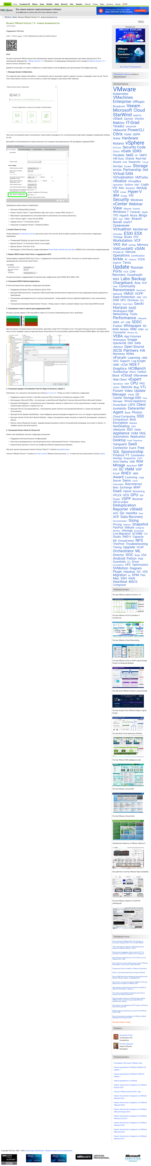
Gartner (128, 118)
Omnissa (132, 300)
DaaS (117, 491)
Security (121, 199)
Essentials (139, 531)
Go (122, 513)
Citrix (71, 4)
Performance (124, 318)
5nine (116, 138)
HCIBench (137, 368)
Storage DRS (132, 398)
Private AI (118, 252)
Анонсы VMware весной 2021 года (127, 1092)
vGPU (139, 458)
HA (142, 350)
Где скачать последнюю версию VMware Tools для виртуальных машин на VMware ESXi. (129, 982)
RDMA (130, 354)
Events (136, 208)
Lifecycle (141, 318)
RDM (139, 461)
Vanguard (120, 444)
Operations (121, 255)
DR (137, 394)
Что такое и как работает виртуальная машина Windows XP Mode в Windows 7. (128, 993)
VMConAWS (123, 248)
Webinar (136, 204)
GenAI (139, 304)
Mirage (119, 465)
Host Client (127, 304)
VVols (131, 394)
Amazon (130, 188)
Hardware (130, 138)
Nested (133, 423)
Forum (118, 391)
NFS (139, 540)
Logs (141, 477)
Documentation (120, 521)
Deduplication (124, 505)
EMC (136, 184)
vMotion (118, 346)
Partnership (132, 170)
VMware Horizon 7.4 (35, 61)
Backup (138, 278)
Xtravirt (136, 219)
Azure (117, 162)
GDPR (136, 134)
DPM (135, 575)
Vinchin (139, 118)
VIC (139, 571)
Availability (119, 408)
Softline (128, 184)
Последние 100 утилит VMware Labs (128, 1063)
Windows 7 (121, 212)
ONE (139, 297)
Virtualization (123, 177)
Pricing (117, 524)
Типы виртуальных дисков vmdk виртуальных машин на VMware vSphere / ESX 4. (128, 947)
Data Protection (124, 297)
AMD (116, 364)
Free (141, 448)
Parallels (118, 155)
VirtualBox (134, 181)
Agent (118, 412)
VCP (144, 283)
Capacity (138, 536)
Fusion (117, 326)
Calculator (118, 484)
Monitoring (139, 491)
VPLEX (117, 495)
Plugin (117, 571)
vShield (136, 509)
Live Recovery (123, 273)
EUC (142, 300)
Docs (132, 371)
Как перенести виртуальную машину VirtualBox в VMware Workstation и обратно (129, 988)
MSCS (133, 582)
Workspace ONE (123, 311)
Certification (138, 255)
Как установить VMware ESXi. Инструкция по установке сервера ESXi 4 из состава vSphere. (128, 942)
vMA (135, 473)
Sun (121, 219)
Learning (134, 358)
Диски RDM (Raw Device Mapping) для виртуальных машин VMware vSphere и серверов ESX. (130, 977)
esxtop (132, 245)
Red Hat (141, 158)
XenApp (117, 458)
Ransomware (124, 290)
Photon (137, 412)
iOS (115, 469)
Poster (116, 499)
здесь (102, 454)
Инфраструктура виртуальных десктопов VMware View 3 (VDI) (129, 1011)
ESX (138, 233)
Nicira (133, 215)
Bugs (137, 555)
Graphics (120, 368)
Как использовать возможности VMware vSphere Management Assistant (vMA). (129, 1017)
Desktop (119, 440)
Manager (118, 401)
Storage (140, 165)
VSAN (127, 134)
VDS (145, 571)
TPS (115, 215)
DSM (116, 300)
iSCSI (117, 350)
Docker (127, 166)
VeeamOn (134, 162)
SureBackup (120, 371)
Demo (127, 480)
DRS (130, 343)
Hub (140, 558)
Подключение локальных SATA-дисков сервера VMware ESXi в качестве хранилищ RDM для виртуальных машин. (128, 1000)
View (117, 208)
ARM (141, 329)
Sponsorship (132, 451)
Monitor (116, 531)
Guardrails (119, 561)
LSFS (131, 405)
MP (140, 465)
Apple (145, 212)
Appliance (121, 433)
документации (63, 449)
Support (125, 361)
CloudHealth (134, 275)
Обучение (140, 375)
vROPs (116, 387)
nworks (131, 513)
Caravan (135, 212)
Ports (117, 271)
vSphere (134, 143)
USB (128, 322)
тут (55, 393)
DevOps (118, 166)
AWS (116, 322)
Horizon (120, 307)
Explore (117, 262)
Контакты (109, 4)
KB (115, 540)
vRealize (120, 181)
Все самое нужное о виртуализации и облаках (38, 9)
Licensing (131, 477)
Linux (123, 192)
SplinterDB (119, 343)
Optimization (140, 564)
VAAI (131, 578)
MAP (136, 487)
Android (119, 558)
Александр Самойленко (34, 1151)
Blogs (143, 215)
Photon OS (132, 332)
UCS (126, 495)
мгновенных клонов (27, 234)
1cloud (145, 162)
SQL (116, 451)
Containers (137, 455)
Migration (119, 575)
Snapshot (140, 524)
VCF (137, 240)
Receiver (137, 499)
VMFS (143, 155)
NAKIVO (137, 115)
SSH (124, 578)
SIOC (129, 555)
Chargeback (123, 282)
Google (124, 196)
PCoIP (116, 473)
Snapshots (130, 458)
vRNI (144, 357)
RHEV (126, 473)
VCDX (141, 259)
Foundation (118, 565)
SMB (132, 461)
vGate (126, 151)
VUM (134, 433)
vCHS (134, 481)
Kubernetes (120, 94)
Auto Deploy (120, 461)
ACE (115, 513)
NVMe (118, 259)
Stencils (126, 387)
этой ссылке (42, 454)
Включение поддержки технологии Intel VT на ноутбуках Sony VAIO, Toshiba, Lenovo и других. (128, 952)
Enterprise (122, 101)
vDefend (132, 259)
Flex (143, 575)
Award (118, 477)
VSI (131, 195)
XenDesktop (121, 426)
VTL (143, 387)
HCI (146, 329)
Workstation (123, 240)
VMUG (128, 294)
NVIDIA (117, 170)
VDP (138, 469)
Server (117, 480)
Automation (121, 436)
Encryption (120, 423)
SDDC (137, 322)
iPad (141, 513)
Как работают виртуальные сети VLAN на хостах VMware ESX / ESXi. (129, 958)
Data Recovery (131, 517)
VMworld (119, 130)
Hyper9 (124, 215)
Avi (124, 244)
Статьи (15, 4)
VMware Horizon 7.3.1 (97, 61)
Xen (121, 188)
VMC (127, 218)
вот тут (49, 393)
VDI (116, 191)
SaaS (132, 444)
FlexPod (118, 527)
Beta (115, 487)
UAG (115, 361)
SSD (140, 416)
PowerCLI (136, 130)
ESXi (128, 233)
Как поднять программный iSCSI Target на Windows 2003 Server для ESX (130, 1006)
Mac (116, 578)
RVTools (117, 147)
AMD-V (126, 536)
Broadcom (119, 106)
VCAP (140, 547)
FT (127, 455)
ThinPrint (118, 544)
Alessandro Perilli (125, 1035)
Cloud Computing (124, 416)
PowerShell (119, 404)
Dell (145, 170)
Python (132, 558)
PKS (142, 383)
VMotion (127, 525)
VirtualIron (122, 229)
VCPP (139, 293)
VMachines (123, 97)
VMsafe (129, 527)
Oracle (129, 158)
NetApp (141, 188)
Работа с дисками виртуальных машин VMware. (128, 972)
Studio (117, 536)
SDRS (137, 151)
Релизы (95, 4)
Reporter (120, 509)
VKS (116, 244)
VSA (133, 426)
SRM (133, 329)
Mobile (124, 329)
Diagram (136, 568)
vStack (56, 4)
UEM (126, 384)
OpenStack (118, 384)
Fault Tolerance (134, 440)
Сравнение (121, 225)
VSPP (126, 499)
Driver (135, 561)
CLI (128, 562)
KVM (124, 162)
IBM (116, 195)
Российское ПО (25, 4)
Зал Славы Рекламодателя (130, 67)
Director (118, 555)
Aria (137, 283)
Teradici (118, 126)
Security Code (134, 147)
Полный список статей (121, 1022)
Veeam (42, 4)
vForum (119, 357)
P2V (136, 237)
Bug (136, 387)
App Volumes (132, 336)
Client (141, 404)
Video (129, 391)
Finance (118, 455)
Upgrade (129, 547)
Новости (7, 4)
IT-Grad (132, 122)
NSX (116, 279)
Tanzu (127, 262)
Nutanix (118, 143)
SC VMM (126, 469)
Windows (136, 200)
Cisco (116, 151)
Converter (119, 332)
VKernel (127, 208)
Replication (137, 436)
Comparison (120, 419)
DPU (123, 300)
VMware (35, 4)
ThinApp (118, 237)
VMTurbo (141, 177)
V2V (145, 297)
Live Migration (122, 533)
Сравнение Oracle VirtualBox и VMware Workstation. (129, 968)
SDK (142, 495)
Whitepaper (132, 326)
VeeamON (131, 126)
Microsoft (64, 4)
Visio (145, 398)
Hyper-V (135, 191)
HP (136, 155)
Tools (133, 314)
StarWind (49, 4)
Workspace (119, 339)
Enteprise (140, 528)
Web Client (120, 379)
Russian (137, 267)
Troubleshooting (137, 544)
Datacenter (136, 408)
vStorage (127, 530)
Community (127, 286)
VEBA (118, 336)
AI (126, 259)
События (88, 4)
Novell (117, 222)
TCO (146, 534)
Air (129, 575)
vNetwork (119, 429)
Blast (133, 419)
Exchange (126, 487)
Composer (119, 585)
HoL (142, 433)
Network (117, 293)
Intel (115, 286)
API (122, 322)
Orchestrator (123, 551)
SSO (130, 429)
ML (138, 551)
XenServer (140, 229)
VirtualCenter (126, 540)
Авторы (117, 4)
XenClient (132, 465)
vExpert (134, 379)
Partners (130, 350)
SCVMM (137, 533)
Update (121, 267)
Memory (142, 244)
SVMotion (120, 568)
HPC (128, 564)
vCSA (124, 364)
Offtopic (139, 102)
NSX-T (134, 364)
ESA (143, 555)
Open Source (134, 347)
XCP (116, 517)
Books (128, 237)
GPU (134, 495)
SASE (132, 308)
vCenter (120, 203)
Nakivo (118, 123)
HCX (125, 271)
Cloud (139, 110)
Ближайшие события (122, 74)
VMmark (130, 252)
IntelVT (127, 222)
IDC (115, 219)
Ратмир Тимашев (126, 1044)
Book (127, 412)
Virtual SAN (123, 173)
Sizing (134, 520)
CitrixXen (117, 234)
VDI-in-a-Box (120, 502)
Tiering (117, 547)
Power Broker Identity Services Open (61, 250)
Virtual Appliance (135, 401)
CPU (134, 383)
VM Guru (8, 17)
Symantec (79, 4)
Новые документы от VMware (125, 1081)
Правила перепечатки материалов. (59, 1151)
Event (132, 448)
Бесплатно (133, 484)
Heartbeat (120, 582)
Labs (125, 278)
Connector (120, 448)
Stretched (140, 290)
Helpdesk (129, 571)
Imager (132, 339)
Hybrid (127, 491)
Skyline (117, 303)
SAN (138, 343)
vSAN (140, 248)
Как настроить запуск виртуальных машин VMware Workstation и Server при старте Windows (130, 963)
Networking (120, 314)
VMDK (137, 429)
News (15, 17)
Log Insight (138, 361)
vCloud (126, 375)
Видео (102, 4)
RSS (125, 4)
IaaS (129, 155)
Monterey (119, 354)
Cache (117, 398)
